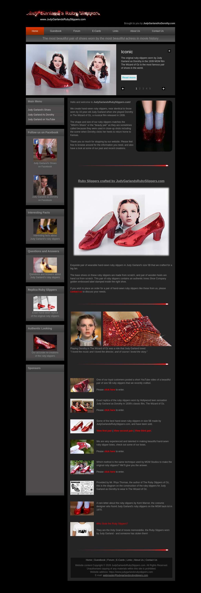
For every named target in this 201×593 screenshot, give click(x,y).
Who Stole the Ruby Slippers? (112, 523)
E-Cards (96, 31)
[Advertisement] (43, 433)
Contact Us (158, 31)
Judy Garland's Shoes (39, 109)
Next (163, 88)
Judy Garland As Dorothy (41, 114)
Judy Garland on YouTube (41, 119)
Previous (123, 88)
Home (35, 31)
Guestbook (55, 31)
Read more (129, 77)
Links (115, 31)
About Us (135, 31)
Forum (76, 31)
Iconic (127, 51)
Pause (169, 51)
